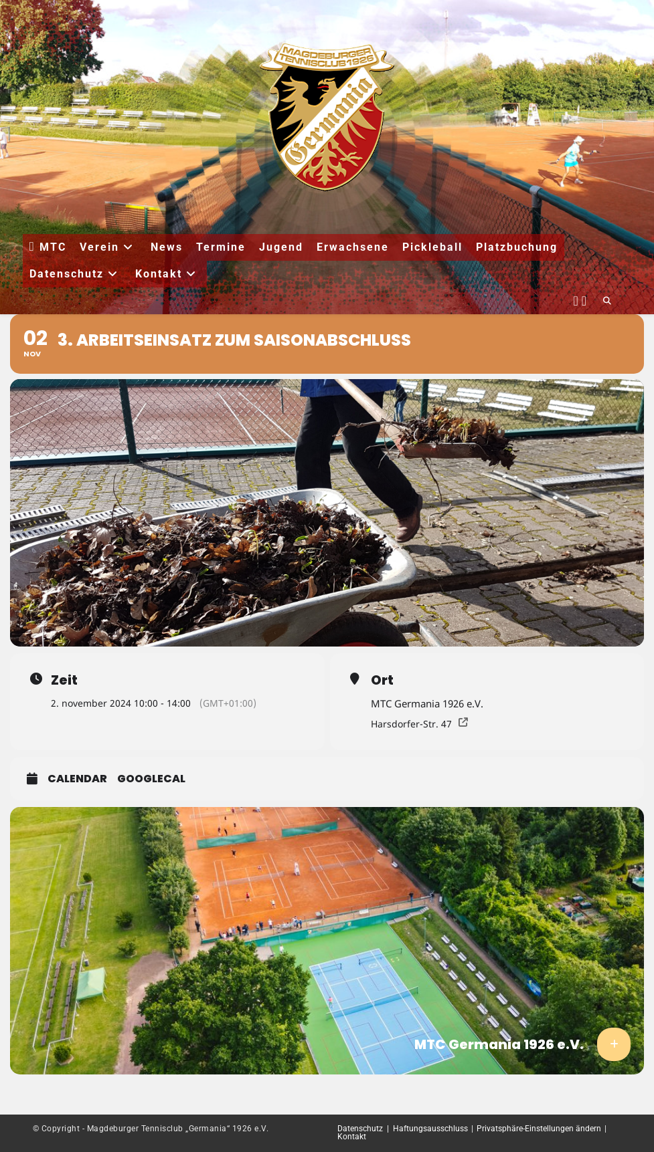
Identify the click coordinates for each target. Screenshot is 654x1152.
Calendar (77, 779)
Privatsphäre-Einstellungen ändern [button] (539, 1128)
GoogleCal (151, 779)
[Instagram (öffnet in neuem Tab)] (584, 299)
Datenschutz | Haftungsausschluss (402, 1128)
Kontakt (351, 1136)
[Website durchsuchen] (607, 301)
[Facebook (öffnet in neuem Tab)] (576, 299)
